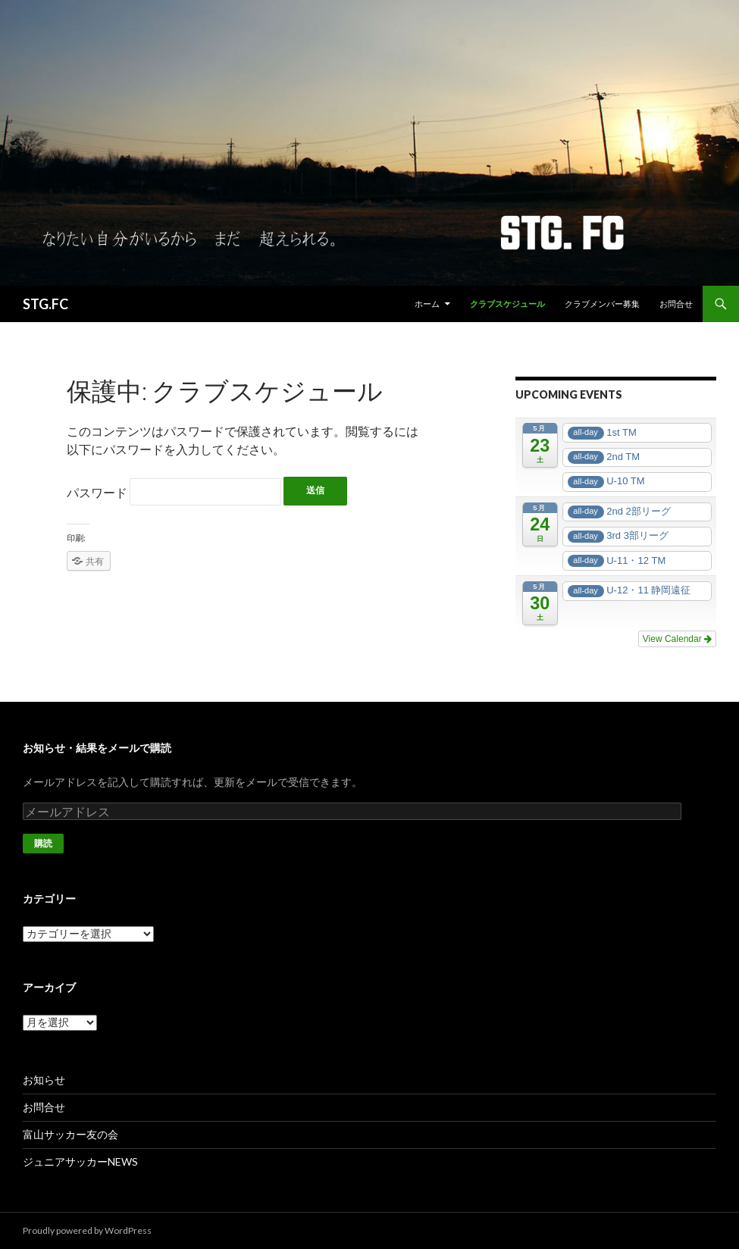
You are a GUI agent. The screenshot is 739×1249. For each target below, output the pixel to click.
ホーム (427, 303)
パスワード (174, 492)
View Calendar (677, 639)
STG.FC (45, 304)
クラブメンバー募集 (602, 303)
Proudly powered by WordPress (87, 1230)
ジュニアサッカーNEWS (80, 1161)
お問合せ (676, 303)
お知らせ (44, 1079)
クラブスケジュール (507, 303)
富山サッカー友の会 (70, 1134)
